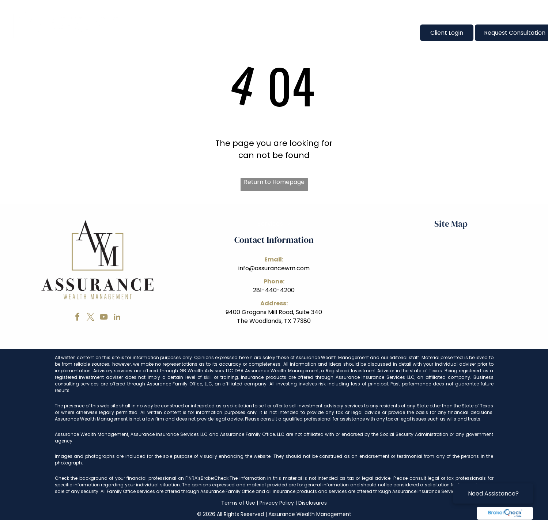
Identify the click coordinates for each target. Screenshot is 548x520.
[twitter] (91, 318)
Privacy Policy (277, 502)
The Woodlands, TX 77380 (274, 321)
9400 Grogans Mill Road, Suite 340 (274, 312)
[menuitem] (160, 32)
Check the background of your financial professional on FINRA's (128, 478)
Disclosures (312, 502)
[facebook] (77, 318)
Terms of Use (238, 502)
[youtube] (104, 318)
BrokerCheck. (215, 478)
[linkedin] (117, 318)
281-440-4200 (274, 290)
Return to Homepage (274, 182)
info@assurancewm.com (274, 268)
